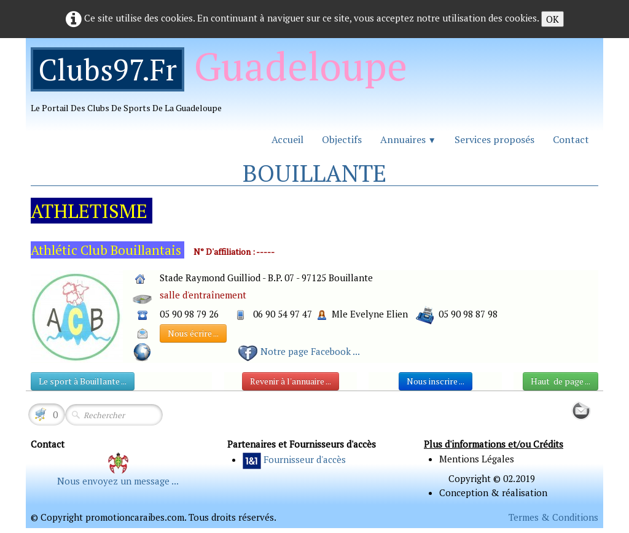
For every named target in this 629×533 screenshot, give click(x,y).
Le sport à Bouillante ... (83, 381)
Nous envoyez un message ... (118, 481)
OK (552, 19)
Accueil (287, 139)
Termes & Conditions (553, 517)
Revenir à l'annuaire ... (290, 381)
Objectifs (342, 139)
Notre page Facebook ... (310, 351)
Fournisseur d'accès (305, 459)
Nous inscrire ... (435, 381)
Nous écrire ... (193, 333)
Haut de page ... (560, 381)
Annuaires (408, 139)
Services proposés (494, 139)
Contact (571, 139)
